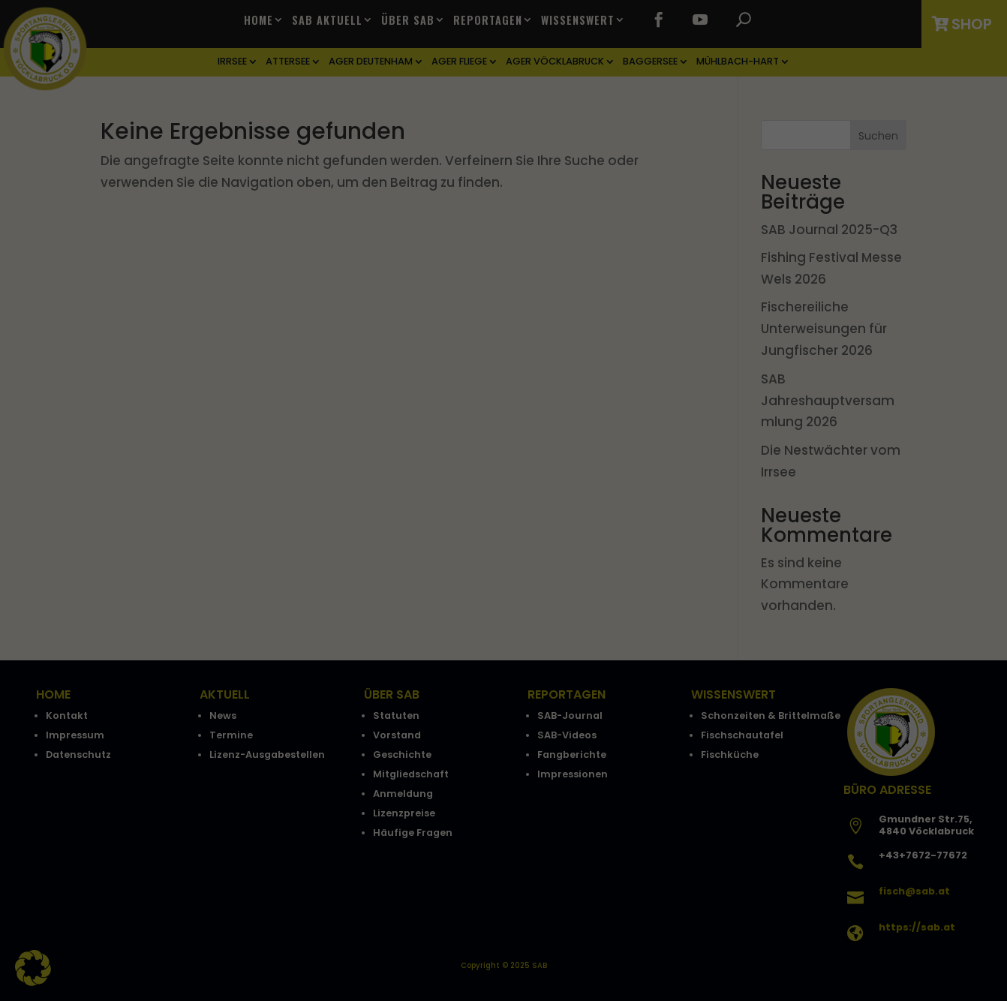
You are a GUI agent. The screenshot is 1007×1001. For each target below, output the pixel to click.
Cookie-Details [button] (428, 738)
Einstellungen (342, 482)
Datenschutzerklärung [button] (510, 738)
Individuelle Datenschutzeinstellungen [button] (504, 705)
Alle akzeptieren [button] (503, 572)
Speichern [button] (503, 616)
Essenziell (342, 517)
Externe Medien (638, 517)
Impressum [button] (586, 738)
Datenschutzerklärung (366, 466)
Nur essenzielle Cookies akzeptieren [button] (503, 660)
